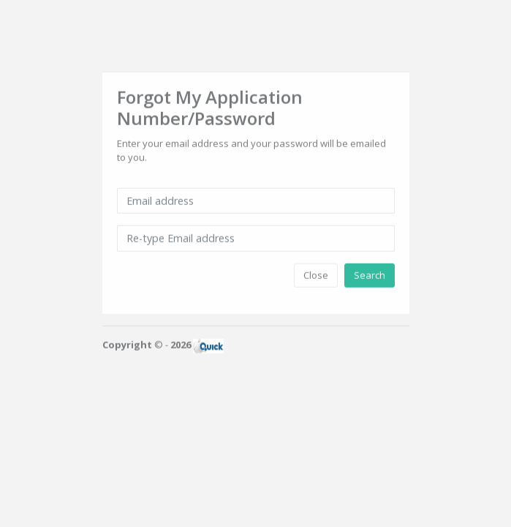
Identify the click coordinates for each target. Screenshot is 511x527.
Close (315, 273)
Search (369, 273)
